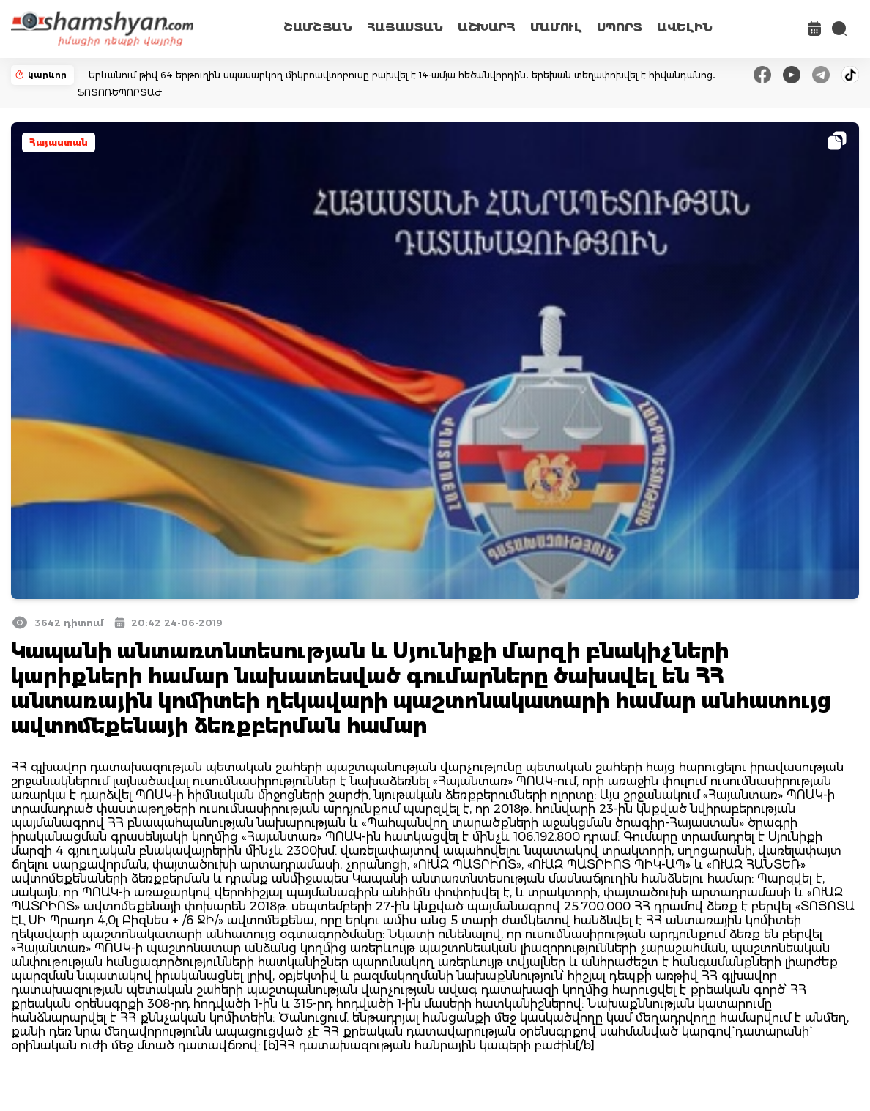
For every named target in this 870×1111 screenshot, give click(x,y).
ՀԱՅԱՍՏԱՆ (405, 27)
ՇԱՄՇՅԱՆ (317, 27)
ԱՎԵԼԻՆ (685, 27)
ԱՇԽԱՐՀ (487, 27)
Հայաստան (58, 142)
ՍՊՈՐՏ (619, 27)
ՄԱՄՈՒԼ (556, 27)
